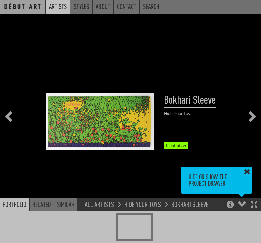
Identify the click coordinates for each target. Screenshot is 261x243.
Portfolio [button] (14, 204)
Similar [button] (66, 204)
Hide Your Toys (142, 204)
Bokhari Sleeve (190, 204)
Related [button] (41, 204)
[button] (254, 205)
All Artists (99, 204)
